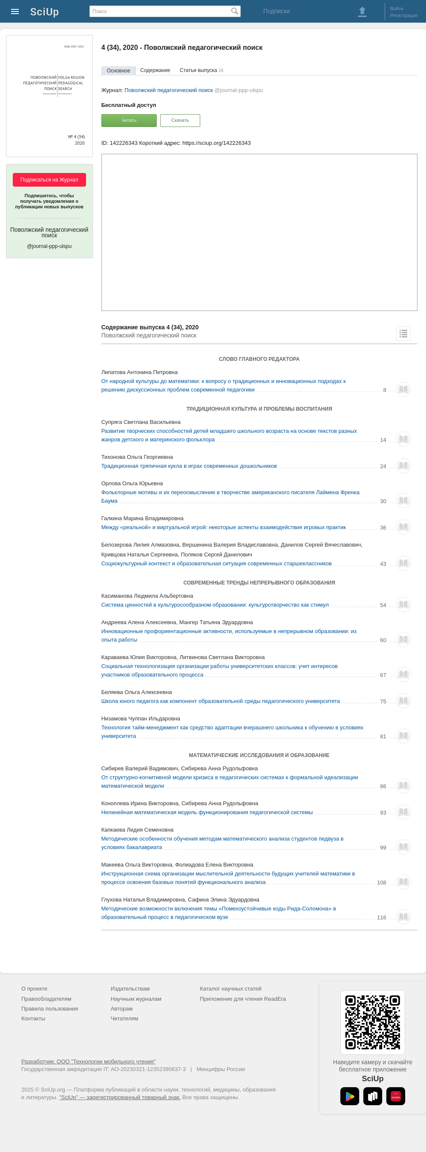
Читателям (124, 1018)
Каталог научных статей (231, 988)
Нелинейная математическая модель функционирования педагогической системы (207, 812)
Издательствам (130, 988)
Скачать (180, 120)
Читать (128, 120)
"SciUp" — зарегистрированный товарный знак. (120, 1097)
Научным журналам (136, 999)
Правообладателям (46, 999)
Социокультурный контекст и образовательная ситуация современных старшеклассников (216, 563)
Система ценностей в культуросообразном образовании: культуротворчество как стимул (215, 605)
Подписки (276, 11)
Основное (118, 71)
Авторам (122, 1008)
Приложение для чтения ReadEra (243, 999)
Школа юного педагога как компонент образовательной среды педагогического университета (220, 701)
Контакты (33, 1018)
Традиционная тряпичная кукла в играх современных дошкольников (189, 466)
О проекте (34, 988)
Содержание (155, 70)
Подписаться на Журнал (49, 180)
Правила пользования (49, 1008)
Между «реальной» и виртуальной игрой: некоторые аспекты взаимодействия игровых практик (223, 527)
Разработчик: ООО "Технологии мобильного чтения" (88, 1061)
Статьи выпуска (201, 70)
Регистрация (403, 15)
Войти (396, 8)
